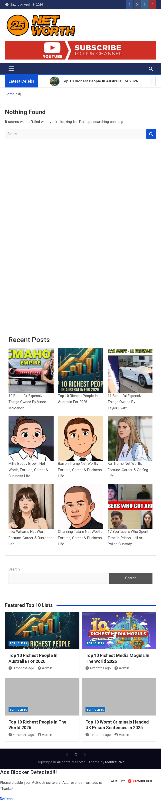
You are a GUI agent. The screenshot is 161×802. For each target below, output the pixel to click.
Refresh (6, 799)
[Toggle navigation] (11, 68)
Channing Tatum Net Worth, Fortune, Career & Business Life (80, 537)
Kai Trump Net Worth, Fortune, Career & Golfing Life (128, 469)
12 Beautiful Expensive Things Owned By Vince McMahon (27, 402)
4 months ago (98, 668)
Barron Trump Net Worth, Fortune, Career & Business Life (80, 469)
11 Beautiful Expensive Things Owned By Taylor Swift (125, 402)
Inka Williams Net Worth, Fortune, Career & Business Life (30, 537)
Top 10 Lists (18, 643)
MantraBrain (114, 762)
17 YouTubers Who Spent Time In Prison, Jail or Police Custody (128, 537)
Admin (45, 668)
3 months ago (21, 668)
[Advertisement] (80, 184)
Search (151, 134)
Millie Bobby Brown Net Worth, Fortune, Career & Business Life (28, 469)
